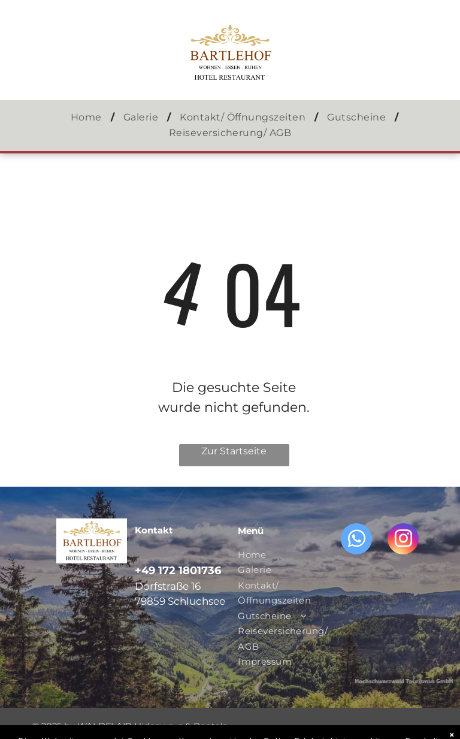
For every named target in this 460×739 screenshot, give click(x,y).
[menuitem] (88, 117)
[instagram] (403, 540)
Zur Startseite (234, 451)
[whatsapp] (356, 540)
